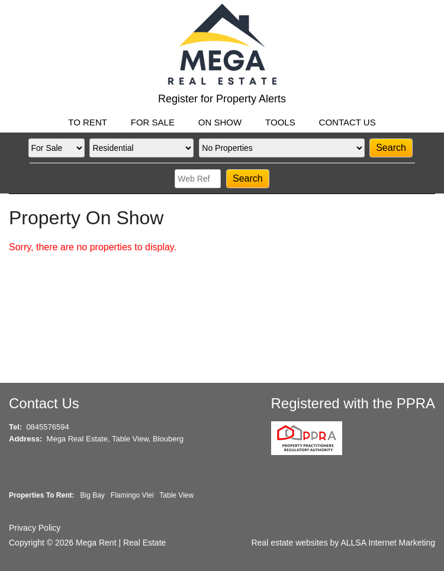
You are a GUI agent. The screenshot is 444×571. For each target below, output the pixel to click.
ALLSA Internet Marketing (387, 542)
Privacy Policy (34, 528)
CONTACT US (347, 122)
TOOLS (280, 122)
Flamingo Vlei (132, 495)
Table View (176, 495)
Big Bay (92, 495)
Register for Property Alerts (222, 99)
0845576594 (47, 426)
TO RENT (87, 122)
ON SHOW (220, 122)
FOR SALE (153, 122)
